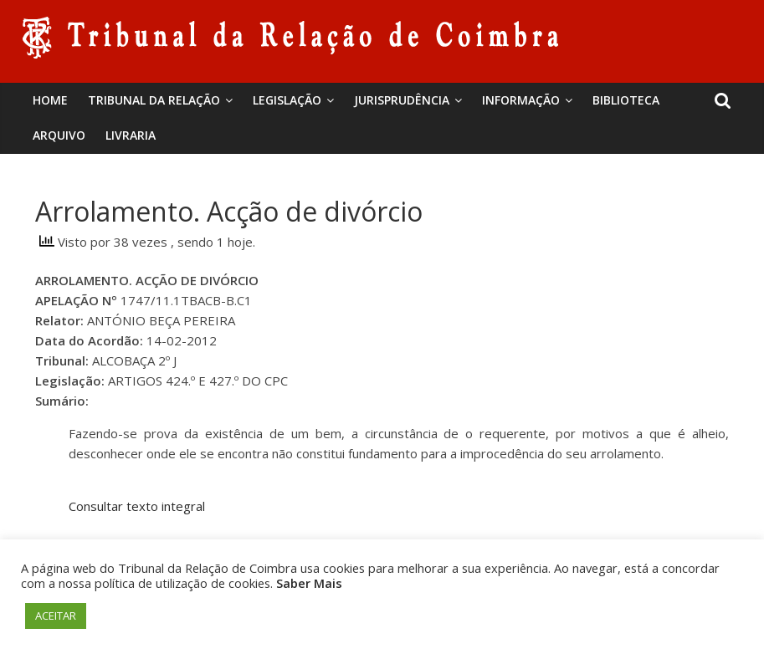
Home (50, 100)
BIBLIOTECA (625, 100)
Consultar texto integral (137, 506)
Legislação (287, 100)
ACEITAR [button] (55, 615)
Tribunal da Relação (154, 100)
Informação (521, 100)
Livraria (130, 135)
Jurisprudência (401, 100)
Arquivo (59, 135)
